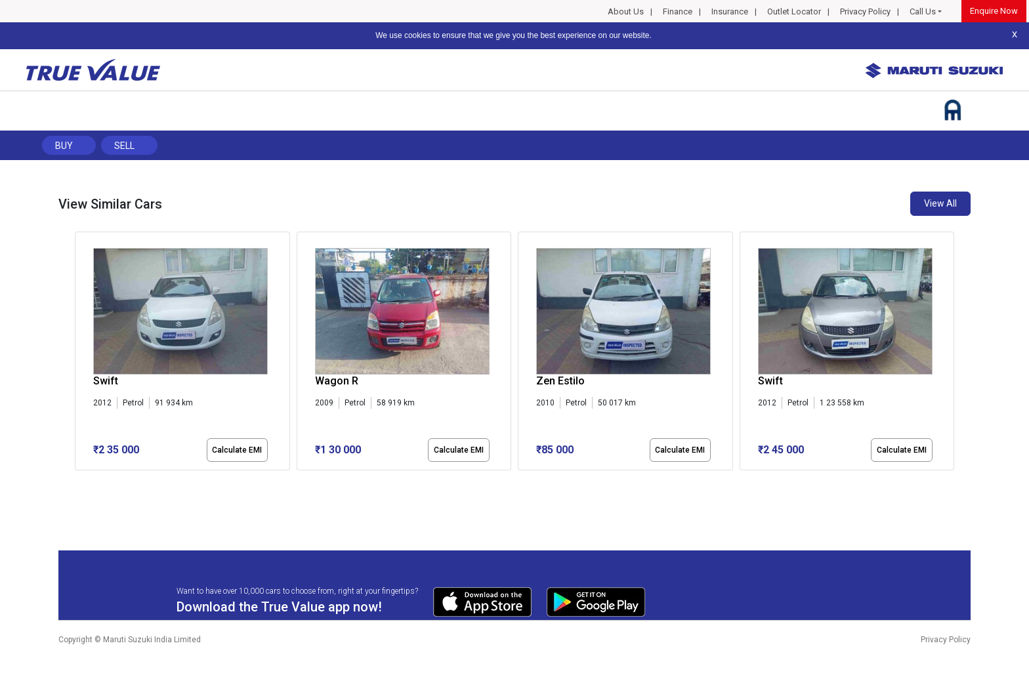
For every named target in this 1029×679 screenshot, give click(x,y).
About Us (626, 11)
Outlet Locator (794, 11)
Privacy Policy (865, 11)
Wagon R (336, 381)
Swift (105, 381)
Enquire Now (994, 11)
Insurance (729, 11)
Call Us (923, 11)
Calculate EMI (237, 450)
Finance (677, 11)
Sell (124, 145)
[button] (79, 481)
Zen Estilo (560, 381)
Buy (64, 145)
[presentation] (81, 353)
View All (940, 203)
